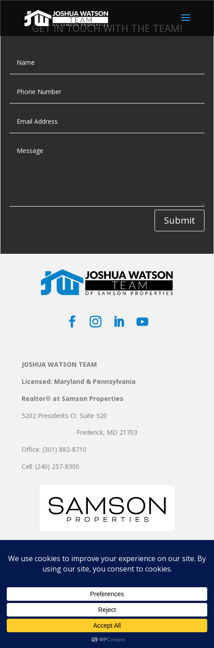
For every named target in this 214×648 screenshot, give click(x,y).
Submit (179, 220)
